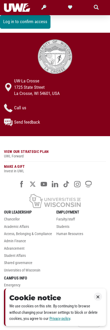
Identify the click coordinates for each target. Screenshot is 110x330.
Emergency (12, 285)
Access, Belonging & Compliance (28, 234)
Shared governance (18, 263)
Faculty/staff (65, 219)
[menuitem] (29, 220)
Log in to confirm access (25, 21)
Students (62, 226)
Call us (15, 108)
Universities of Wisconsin (22, 270)
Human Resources (69, 234)
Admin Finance (15, 241)
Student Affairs (15, 255)
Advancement (14, 248)
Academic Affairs (16, 226)
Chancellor (12, 219)
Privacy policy (59, 318)
